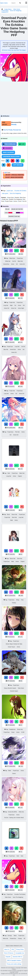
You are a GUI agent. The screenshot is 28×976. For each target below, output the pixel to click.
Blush (8, 514)
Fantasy (14, 602)
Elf (24, 938)
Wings (17, 599)
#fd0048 (10, 212)
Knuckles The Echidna (19, 894)
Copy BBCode (17, 165)
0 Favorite (7, 148)
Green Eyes (10, 197)
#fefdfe (14, 212)
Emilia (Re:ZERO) (12, 811)
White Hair (7, 261)
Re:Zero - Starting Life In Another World (14, 817)
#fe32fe (21, 212)
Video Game (21, 688)
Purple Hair (4, 199)
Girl (17, 264)
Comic (19, 201)
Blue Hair (6, 349)
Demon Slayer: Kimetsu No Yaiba (14, 644)
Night (11, 305)
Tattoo (15, 935)
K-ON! (22, 732)
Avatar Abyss (8, 9)
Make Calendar (8, 152)
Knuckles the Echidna (20, 190)
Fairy (22, 599)
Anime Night (21, 308)
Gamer (14, 773)
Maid (11, 520)
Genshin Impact (14, 691)
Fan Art (24, 201)
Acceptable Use (20, 953)
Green (12, 732)
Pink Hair (17, 432)
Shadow (17, 197)
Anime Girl (22, 264)
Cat (15, 305)
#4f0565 (18, 212)
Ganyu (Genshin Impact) (10, 688)
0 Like (22, 144)
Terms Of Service (8, 953)
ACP (5, 172)
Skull (9, 473)
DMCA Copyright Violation (14, 960)
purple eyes (10, 190)
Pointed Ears (13, 938)
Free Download (9, 144)
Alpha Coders (4, 3)
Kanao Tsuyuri (11, 646)
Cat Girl (14, 261)
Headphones (12, 729)
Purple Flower (8, 201)
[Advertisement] (14, 98)
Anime (15, 201)
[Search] (20, 3)
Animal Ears (6, 264)
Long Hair (5, 305)
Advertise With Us (17, 956)
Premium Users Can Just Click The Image (14, 50)
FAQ (13, 949)
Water (9, 770)
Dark (22, 856)
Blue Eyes (23, 197)
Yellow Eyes (12, 258)
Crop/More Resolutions (11, 156)
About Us (6, 949)
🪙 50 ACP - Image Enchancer (13, 177)
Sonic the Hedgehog (15, 193)
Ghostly (13, 124)
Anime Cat (13, 308)
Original (20, 476)
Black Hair (20, 261)
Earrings (10, 935)
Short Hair (14, 517)
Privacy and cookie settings (14, 964)
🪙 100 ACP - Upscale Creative (14, 175)
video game (5, 193)
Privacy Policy (20, 949)
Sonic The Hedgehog (18, 897)
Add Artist (4, 123)
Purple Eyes (20, 258)
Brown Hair (14, 514)
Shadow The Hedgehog (15, 199)
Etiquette (8, 956)
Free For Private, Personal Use (12, 130)
